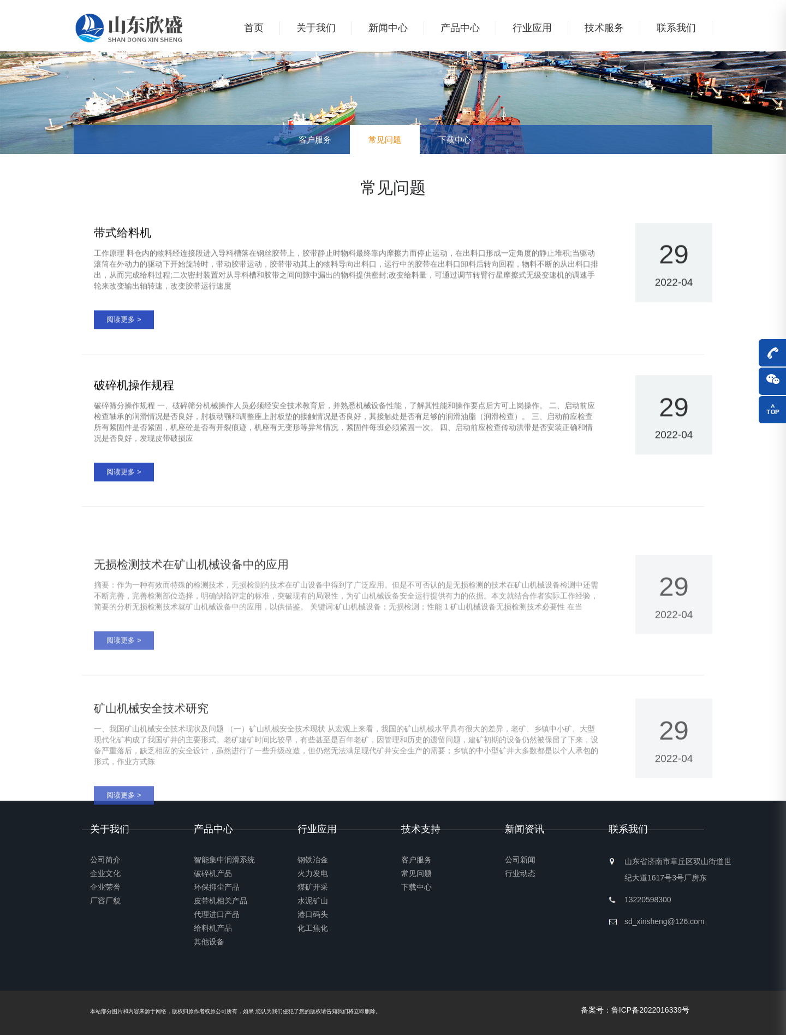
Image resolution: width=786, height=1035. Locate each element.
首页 (254, 27)
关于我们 (316, 27)
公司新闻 (520, 859)
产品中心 (460, 27)
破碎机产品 (213, 873)
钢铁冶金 (312, 859)
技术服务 (604, 27)
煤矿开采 (312, 887)
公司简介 (105, 859)
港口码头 (312, 914)
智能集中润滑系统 (224, 859)
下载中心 (454, 139)
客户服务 (315, 139)
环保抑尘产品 (217, 887)
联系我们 (676, 27)
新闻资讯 (524, 829)
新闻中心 (388, 27)
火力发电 (312, 873)
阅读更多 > (123, 323)
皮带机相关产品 (220, 900)
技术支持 (420, 829)
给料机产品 (213, 928)
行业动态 (520, 873)
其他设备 (209, 941)
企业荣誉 (105, 887)
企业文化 (105, 873)
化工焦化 (312, 928)
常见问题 (384, 139)
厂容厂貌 (105, 900)
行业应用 (532, 27)
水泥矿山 (312, 900)
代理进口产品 (217, 914)
